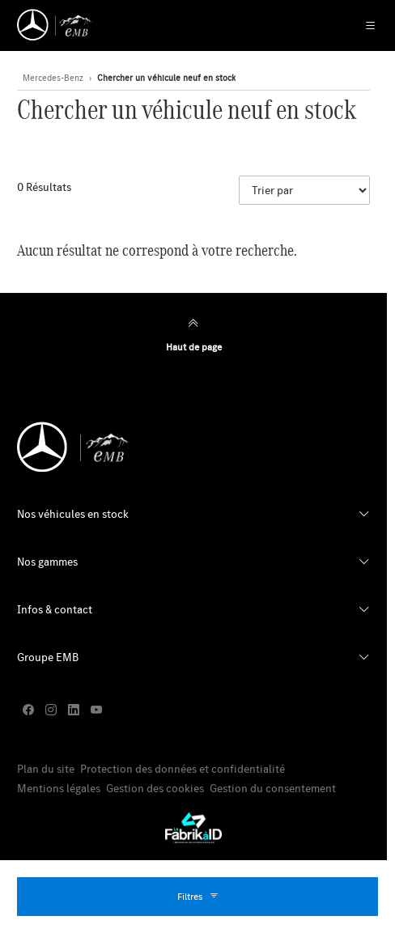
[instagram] (51, 710)
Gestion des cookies (155, 788)
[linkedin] (73, 710)
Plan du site (45, 769)
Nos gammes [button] (47, 561)
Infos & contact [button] (54, 609)
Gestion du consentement (273, 788)
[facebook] (28, 710)
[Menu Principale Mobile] (362, 25)
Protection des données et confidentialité (182, 769)
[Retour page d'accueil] (55, 25)
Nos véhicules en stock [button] (73, 514)
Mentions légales (58, 788)
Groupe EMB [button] (48, 657)
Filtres (198, 896)
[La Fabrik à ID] (193, 827)
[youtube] (96, 710)
